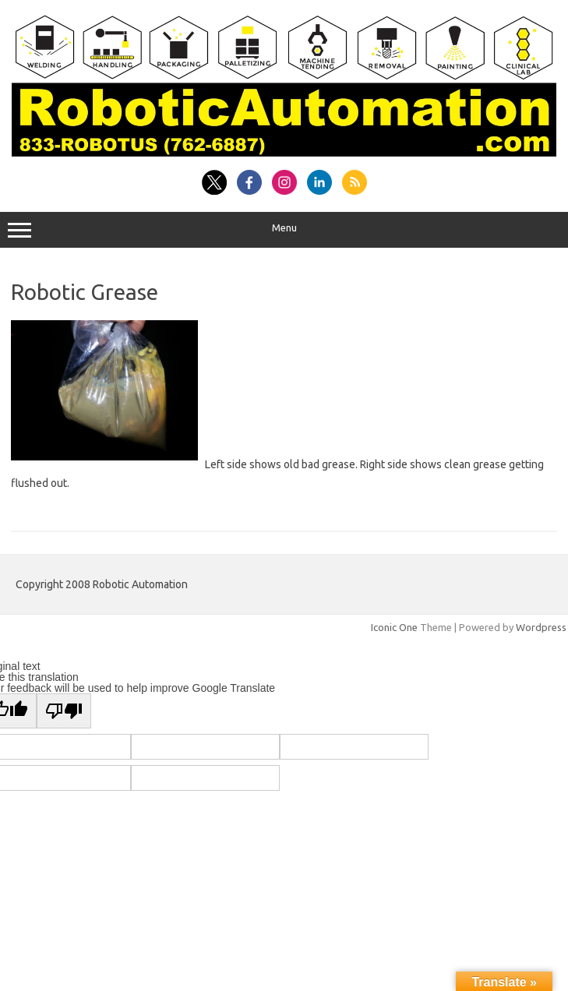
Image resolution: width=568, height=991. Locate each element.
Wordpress (541, 627)
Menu (284, 230)
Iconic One (394, 627)
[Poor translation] (64, 710)
